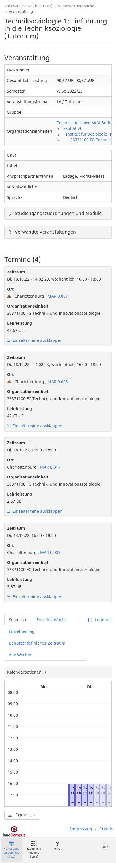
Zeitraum (16, 272)
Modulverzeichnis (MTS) (34, 849)
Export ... (22, 814)
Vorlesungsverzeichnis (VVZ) (28, 5)
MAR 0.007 (57, 296)
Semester (18, 619)
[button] (72, 802)
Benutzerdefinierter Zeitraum (37, 643)
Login (104, 845)
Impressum (81, 828)
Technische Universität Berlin (85, 122)
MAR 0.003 (57, 381)
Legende (100, 619)
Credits (106, 828)
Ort (10, 289)
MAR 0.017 (49, 467)
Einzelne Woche (51, 619)
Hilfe (57, 845)
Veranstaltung (21, 11)
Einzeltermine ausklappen (34, 340)
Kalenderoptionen (25, 672)
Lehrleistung (19, 323)
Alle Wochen (20, 654)
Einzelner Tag (22, 631)
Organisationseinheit (27, 306)
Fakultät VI (71, 128)
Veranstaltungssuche (76, 5)
